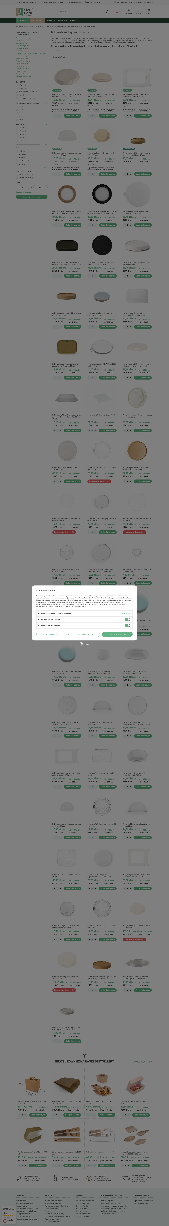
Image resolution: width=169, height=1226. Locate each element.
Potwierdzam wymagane (84, 634)
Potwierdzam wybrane (51, 634)
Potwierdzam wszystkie (117, 634)
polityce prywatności (59, 600)
